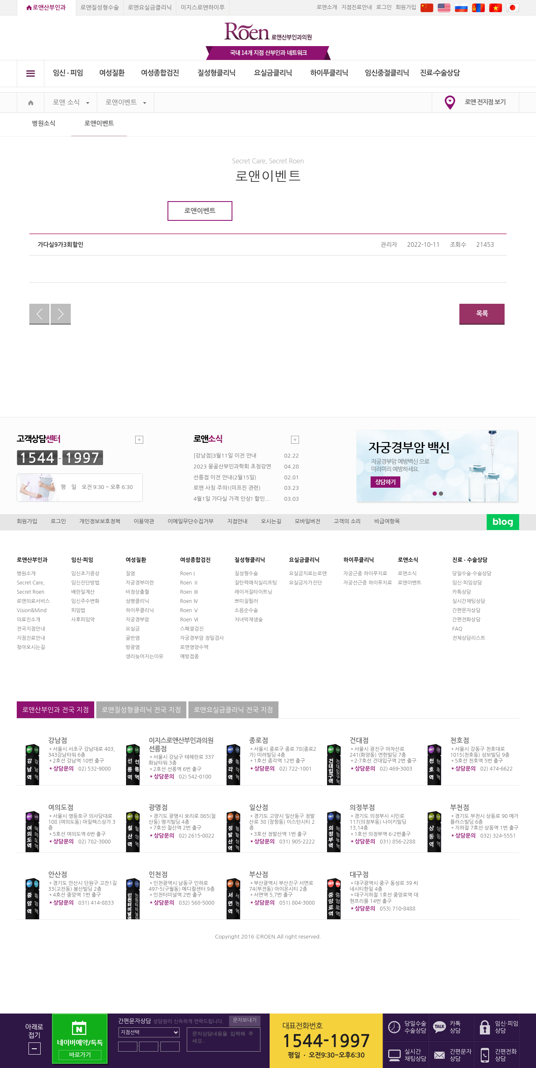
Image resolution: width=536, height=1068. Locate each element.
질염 (130, 573)
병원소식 (43, 123)
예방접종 (189, 656)
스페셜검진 (192, 628)
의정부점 (362, 807)
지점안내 (237, 521)
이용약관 (144, 521)
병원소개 (26, 573)
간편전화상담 (466, 619)
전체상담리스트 (468, 638)
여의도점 (60, 807)
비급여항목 (387, 521)
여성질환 (112, 73)
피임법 (78, 610)
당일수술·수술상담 (472, 573)
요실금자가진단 (305, 582)
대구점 (359, 874)
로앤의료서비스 (33, 601)
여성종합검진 (160, 73)
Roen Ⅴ (189, 610)
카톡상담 (461, 592)
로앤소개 (327, 7)
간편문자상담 (466, 610)
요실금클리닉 (273, 73)
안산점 (57, 874)
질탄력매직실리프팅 (255, 582)
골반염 (133, 638)
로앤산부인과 (49, 7)
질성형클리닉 (217, 73)
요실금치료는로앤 (308, 573)
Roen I (187, 573)
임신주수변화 (85, 601)
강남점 (57, 740)
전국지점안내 (31, 628)
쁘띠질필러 (246, 601)
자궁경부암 (137, 619)
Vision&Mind (31, 610)
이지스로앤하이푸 (202, 7)
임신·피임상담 (467, 582)
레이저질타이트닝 (253, 592)
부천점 (459, 807)
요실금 (133, 628)
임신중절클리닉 (387, 73)
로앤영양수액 (194, 647)
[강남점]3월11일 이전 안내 (224, 455)
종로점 (258, 740)
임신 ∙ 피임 (68, 73)
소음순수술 (246, 610)
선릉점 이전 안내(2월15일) (224, 477)
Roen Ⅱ (189, 582)
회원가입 (406, 7)
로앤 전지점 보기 (485, 102)
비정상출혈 (137, 592)
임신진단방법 (85, 582)
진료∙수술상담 (440, 73)
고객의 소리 (347, 521)
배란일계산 (83, 592)
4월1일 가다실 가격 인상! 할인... (231, 499)
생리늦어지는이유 (144, 656)
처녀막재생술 (248, 619)
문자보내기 (244, 1020)
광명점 (158, 807)
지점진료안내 (356, 7)
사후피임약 (83, 619)
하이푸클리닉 (329, 73)
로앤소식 (407, 573)
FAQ (457, 628)
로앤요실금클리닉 (150, 7)
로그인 (384, 7)
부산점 (258, 874)
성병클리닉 (137, 601)
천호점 (459, 740)
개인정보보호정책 (100, 521)
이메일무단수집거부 (191, 521)
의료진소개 (28, 619)
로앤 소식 (71, 102)
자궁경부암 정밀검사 (202, 638)
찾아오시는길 (31, 647)
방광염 (133, 647)
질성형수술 (246, 573)
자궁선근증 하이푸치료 (367, 582)
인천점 (158, 874)
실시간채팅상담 (468, 601)
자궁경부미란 (140, 582)
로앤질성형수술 (99, 7)
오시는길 (271, 521)
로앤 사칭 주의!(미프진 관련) (226, 488)
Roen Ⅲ (189, 592)
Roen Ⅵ (189, 619)
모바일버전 (307, 521)
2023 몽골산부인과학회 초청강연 (232, 466)
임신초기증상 (85, 573)
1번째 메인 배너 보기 (435, 493)
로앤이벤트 (126, 102)
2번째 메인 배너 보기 (441, 493)
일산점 (258, 807)
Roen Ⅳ (189, 601)
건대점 (359, 740)
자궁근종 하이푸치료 (365, 573)
